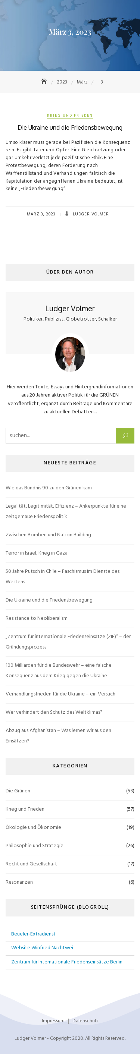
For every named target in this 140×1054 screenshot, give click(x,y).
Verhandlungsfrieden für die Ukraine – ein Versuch (60, 694)
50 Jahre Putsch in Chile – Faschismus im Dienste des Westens (62, 576)
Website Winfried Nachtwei (42, 948)
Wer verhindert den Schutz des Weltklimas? (54, 712)
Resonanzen (19, 882)
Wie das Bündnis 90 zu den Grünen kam (49, 488)
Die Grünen (18, 791)
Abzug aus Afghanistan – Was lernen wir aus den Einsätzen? (58, 735)
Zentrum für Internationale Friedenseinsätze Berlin (66, 962)
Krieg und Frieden (70, 116)
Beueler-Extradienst (33, 934)
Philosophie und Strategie (34, 846)
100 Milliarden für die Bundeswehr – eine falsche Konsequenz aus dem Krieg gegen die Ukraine (59, 670)
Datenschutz (85, 1021)
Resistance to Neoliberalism (37, 618)
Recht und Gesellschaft (31, 864)
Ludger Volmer (90, 214)
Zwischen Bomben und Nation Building (48, 535)
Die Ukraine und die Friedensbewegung (70, 127)
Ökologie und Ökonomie (33, 827)
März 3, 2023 (41, 214)
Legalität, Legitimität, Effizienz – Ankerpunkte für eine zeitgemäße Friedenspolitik (66, 511)
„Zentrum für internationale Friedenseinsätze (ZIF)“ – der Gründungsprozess (68, 641)
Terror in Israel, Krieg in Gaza (37, 553)
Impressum (53, 1021)
